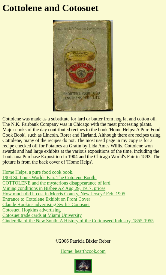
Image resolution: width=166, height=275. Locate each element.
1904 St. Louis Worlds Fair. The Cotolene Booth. (49, 177)
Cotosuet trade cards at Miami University (42, 215)
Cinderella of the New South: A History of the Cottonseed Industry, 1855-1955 (78, 220)
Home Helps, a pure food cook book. (37, 172)
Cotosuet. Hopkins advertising (31, 209)
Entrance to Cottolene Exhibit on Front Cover (46, 199)
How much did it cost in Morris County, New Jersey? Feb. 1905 (63, 193)
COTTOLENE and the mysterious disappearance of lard (56, 182)
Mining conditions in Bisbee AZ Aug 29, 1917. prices (53, 188)
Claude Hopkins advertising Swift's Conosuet (46, 204)
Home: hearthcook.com (82, 251)
